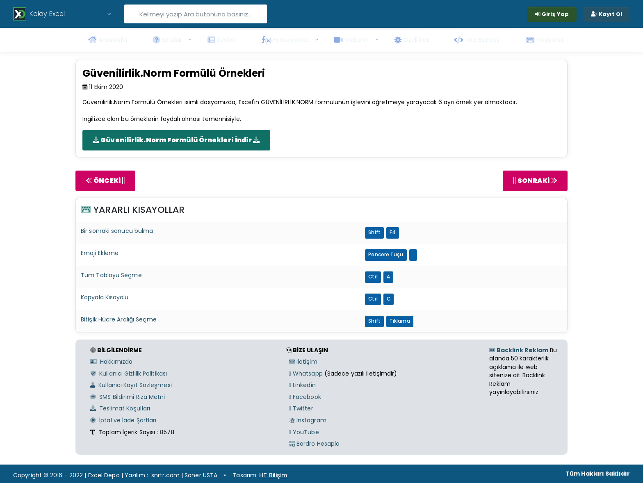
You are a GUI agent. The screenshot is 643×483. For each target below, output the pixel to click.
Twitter (301, 408)
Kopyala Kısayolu (105, 297)
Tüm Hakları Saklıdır (597, 473)
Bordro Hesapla (314, 444)
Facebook (305, 397)
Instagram (307, 420)
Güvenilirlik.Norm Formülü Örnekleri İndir (176, 140)
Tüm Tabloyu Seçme (111, 275)
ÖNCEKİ (105, 180)
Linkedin (302, 385)
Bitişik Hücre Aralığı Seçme (119, 319)
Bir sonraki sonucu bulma (117, 231)
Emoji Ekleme (100, 253)
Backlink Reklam (518, 350)
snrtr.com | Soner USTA (184, 475)
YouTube (304, 432)
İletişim (303, 362)
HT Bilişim (273, 475)
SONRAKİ (535, 180)
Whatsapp (306, 373)
